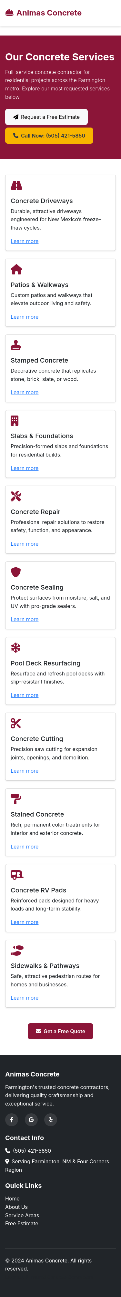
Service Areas (22, 1215)
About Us (16, 1207)
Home (12, 1198)
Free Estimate (21, 1223)
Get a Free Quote (60, 1031)
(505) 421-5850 (32, 1151)
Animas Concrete (43, 12)
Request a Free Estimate (46, 117)
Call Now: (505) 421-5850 (49, 135)
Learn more (24, 241)
